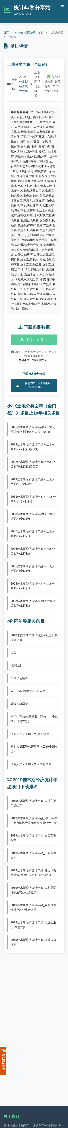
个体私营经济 (19, 678)
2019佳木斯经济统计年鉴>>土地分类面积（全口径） (33, 482)
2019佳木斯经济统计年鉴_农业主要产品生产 (33, 803)
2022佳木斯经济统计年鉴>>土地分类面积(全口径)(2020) (33, 464)
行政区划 (16, 665)
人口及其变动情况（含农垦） (29, 690)
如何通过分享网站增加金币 (34, 360)
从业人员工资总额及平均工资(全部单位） (34, 749)
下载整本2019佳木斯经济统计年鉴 (33, 385)
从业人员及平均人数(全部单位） (31, 733)
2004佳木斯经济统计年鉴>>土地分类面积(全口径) (33, 586)
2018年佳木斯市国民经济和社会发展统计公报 (34, 638)
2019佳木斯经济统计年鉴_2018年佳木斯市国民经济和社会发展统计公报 (34, 820)
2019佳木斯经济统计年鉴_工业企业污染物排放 (33, 925)
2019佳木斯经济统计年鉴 (29, 32)
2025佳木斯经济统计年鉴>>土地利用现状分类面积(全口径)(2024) (33, 429)
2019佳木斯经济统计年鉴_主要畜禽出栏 (33, 855)
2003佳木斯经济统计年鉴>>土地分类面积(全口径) (33, 603)
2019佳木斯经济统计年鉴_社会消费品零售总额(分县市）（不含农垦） (33, 873)
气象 (13, 652)
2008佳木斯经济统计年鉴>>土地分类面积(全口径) (33, 516)
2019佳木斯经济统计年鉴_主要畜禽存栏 (33, 838)
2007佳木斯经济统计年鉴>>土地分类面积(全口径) (33, 534)
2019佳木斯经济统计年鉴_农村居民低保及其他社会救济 (33, 890)
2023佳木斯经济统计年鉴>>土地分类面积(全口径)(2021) (33, 447)
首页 (6, 32)
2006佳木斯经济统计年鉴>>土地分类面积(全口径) (33, 551)
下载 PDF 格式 (34, 340)
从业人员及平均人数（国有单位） (32, 764)
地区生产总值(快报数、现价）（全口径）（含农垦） (34, 719)
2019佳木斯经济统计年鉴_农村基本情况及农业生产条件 (33, 907)
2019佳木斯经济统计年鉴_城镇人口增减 (33, 942)
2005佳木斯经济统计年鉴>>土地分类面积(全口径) (33, 568)
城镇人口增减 (19, 703)
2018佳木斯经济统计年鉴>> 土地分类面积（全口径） (33, 499)
